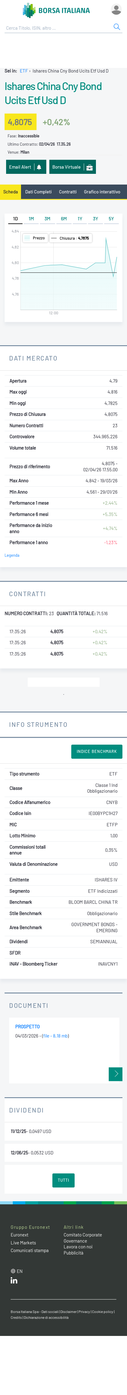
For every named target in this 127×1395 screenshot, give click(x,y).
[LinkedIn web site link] (14, 1282)
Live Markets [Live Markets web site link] (23, 1242)
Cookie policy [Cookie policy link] (102, 1311)
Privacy (84, 1311)
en (20, 1271)
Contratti (68, 191)
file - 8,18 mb (55, 1035)
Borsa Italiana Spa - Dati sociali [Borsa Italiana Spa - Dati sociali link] (34, 1311)
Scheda (10, 191)
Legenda (12, 555)
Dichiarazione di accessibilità (46, 1317)
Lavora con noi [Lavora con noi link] (78, 1246)
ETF (24, 70)
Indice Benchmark (97, 751)
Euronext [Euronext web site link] (19, 1234)
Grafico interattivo (102, 191)
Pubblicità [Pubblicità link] (73, 1252)
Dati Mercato (33, 358)
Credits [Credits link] (16, 1317)
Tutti (63, 1180)
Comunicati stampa (30, 1250)
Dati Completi (38, 191)
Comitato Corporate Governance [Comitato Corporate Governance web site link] (83, 1238)
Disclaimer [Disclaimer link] (68, 1311)
